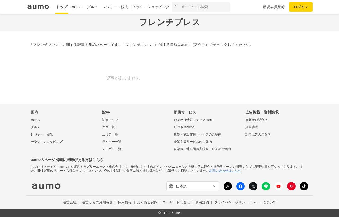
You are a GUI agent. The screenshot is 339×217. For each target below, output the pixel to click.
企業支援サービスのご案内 (193, 142)
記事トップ (110, 120)
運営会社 (70, 202)
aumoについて (265, 202)
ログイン (300, 7)
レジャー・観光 (115, 7)
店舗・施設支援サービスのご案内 (197, 134)
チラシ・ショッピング (151, 7)
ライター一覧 (111, 142)
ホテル (77, 7)
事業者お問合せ (256, 120)
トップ (61, 7)
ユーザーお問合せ (176, 202)
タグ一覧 (108, 127)
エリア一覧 (110, 134)
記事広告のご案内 (258, 134)
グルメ (92, 7)
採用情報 (125, 202)
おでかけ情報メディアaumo (193, 120)
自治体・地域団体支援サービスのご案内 (202, 149)
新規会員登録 (274, 7)
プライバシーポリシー (231, 202)
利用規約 (202, 202)
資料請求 (251, 127)
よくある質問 (147, 202)
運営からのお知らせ (97, 202)
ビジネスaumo (184, 127)
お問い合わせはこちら (225, 170)
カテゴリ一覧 (111, 149)
